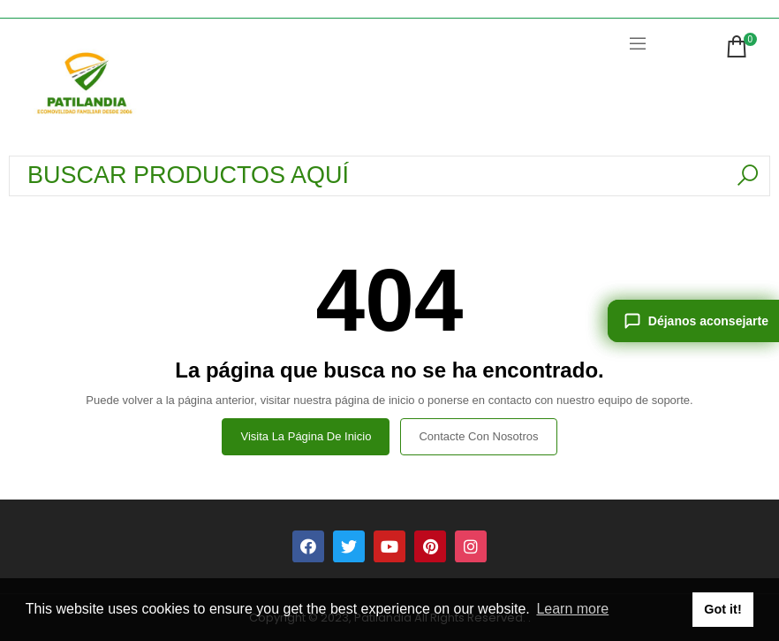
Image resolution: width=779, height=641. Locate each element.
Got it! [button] (722, 609)
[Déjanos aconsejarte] (693, 321)
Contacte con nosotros (478, 436)
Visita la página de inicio (305, 436)
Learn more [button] (572, 608)
